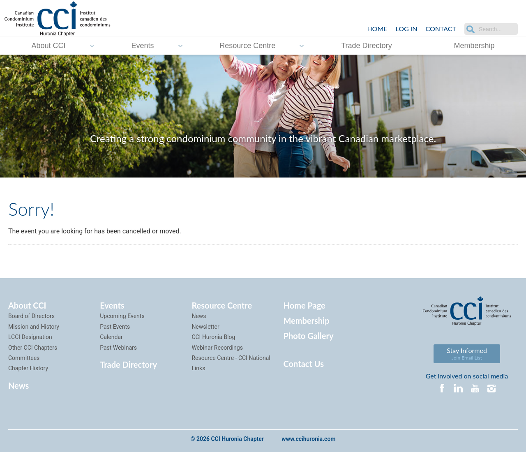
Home (377, 28)
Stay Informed (467, 353)
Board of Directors (31, 316)
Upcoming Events (122, 316)
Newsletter (205, 326)
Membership (474, 46)
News (18, 385)
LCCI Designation (30, 337)
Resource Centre (247, 46)
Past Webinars (118, 347)
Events (142, 46)
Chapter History (28, 368)
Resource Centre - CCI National (230, 358)
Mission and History (33, 326)
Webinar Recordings (217, 347)
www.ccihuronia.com (308, 439)
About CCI (48, 46)
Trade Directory (366, 46)
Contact (441, 28)
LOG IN (407, 28)
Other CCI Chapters (32, 347)
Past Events (115, 326)
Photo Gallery (309, 336)
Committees (23, 358)
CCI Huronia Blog (213, 337)
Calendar (111, 337)
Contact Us (304, 364)
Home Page (304, 305)
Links (198, 368)
